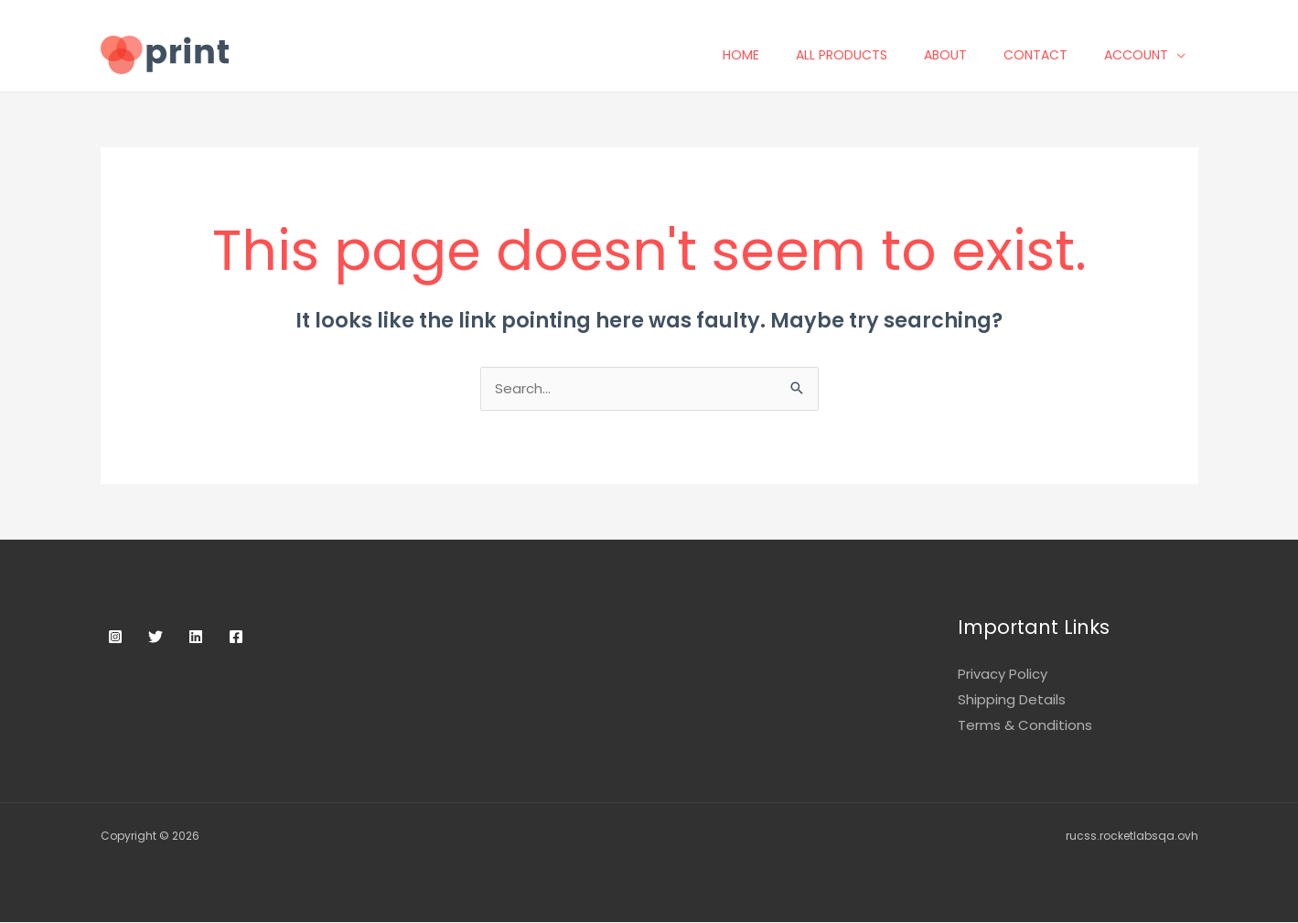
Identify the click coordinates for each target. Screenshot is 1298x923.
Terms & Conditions (1025, 725)
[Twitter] (155, 637)
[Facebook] (236, 637)
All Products (854, 55)
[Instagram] (115, 637)
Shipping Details (1012, 700)
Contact (1048, 55)
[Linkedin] (195, 637)
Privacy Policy (1002, 674)
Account (1149, 55)
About (958, 55)
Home (753, 55)
